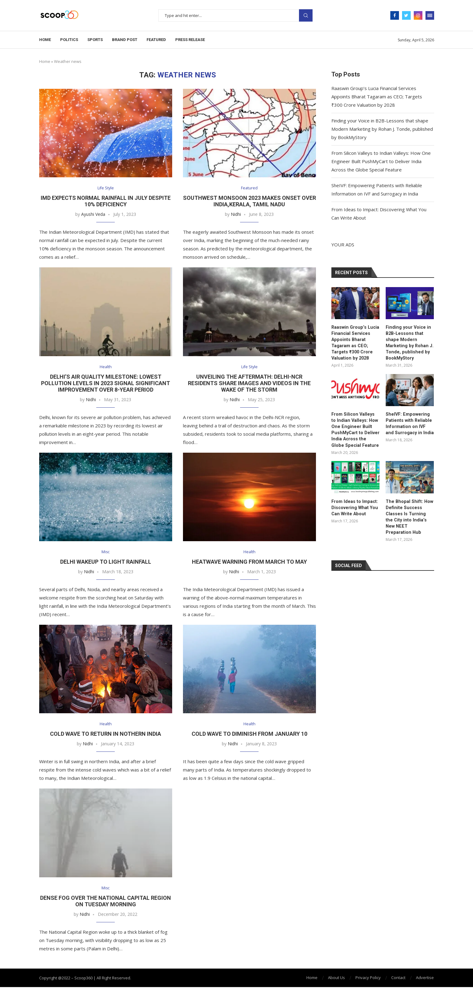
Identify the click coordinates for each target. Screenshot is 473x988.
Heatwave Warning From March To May (249, 562)
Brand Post (124, 39)
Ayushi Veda (93, 214)
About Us (336, 978)
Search (306, 15)
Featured (156, 39)
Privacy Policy (368, 978)
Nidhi (236, 214)
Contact (398, 978)
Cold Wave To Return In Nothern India (105, 734)
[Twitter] (406, 15)
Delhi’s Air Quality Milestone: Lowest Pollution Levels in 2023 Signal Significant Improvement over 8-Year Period (105, 383)
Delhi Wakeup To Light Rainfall (105, 562)
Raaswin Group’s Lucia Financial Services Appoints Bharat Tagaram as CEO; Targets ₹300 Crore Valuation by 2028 (376, 96)
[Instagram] (418, 15)
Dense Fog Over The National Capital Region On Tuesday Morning (105, 901)
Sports (95, 39)
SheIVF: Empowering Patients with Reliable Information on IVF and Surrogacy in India (409, 422)
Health (105, 367)
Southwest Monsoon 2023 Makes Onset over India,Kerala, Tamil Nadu (249, 201)
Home (45, 39)
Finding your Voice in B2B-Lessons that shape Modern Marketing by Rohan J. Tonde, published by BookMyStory (382, 128)
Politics (69, 39)
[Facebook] (394, 15)
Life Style (105, 188)
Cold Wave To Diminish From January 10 (249, 734)
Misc (106, 552)
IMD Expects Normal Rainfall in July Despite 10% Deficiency (106, 201)
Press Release (190, 39)
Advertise (425, 978)
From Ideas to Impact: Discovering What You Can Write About (353, 505)
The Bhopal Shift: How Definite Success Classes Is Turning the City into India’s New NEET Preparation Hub (408, 511)
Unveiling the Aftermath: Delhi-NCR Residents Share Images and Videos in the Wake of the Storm (249, 383)
